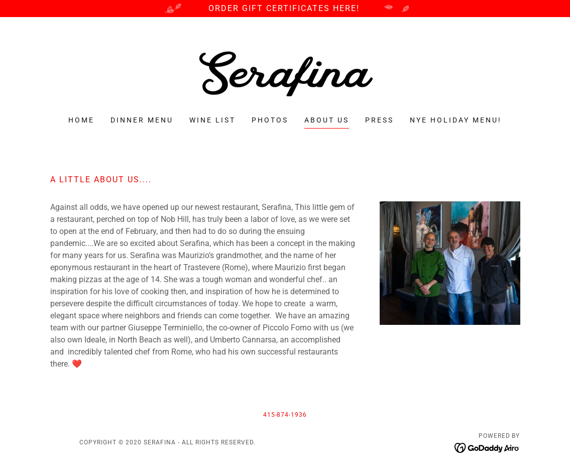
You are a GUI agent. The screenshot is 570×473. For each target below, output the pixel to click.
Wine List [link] (212, 120)
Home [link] (81, 120)
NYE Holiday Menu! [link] (456, 120)
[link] (285, 73)
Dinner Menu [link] (141, 120)
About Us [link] (326, 120)
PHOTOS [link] (270, 120)
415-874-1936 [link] (285, 414)
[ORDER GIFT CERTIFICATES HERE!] (285, 8)
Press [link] (379, 120)
